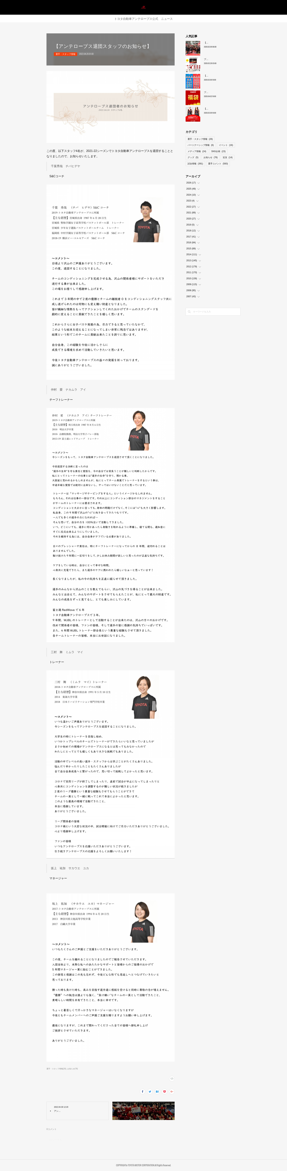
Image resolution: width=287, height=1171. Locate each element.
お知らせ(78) (72, 1069)
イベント (226, 145)
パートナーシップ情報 (201, 145)
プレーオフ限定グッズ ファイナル (221, 92)
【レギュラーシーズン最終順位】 (220, 42)
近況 (227, 157)
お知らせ (211, 157)
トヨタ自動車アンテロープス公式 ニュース (143, 18)
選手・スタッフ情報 (65, 54)
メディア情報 (197, 151)
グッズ (193, 157)
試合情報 (195, 163)
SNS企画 (218, 151)
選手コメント (218, 163)
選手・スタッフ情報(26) (56, 1069)
